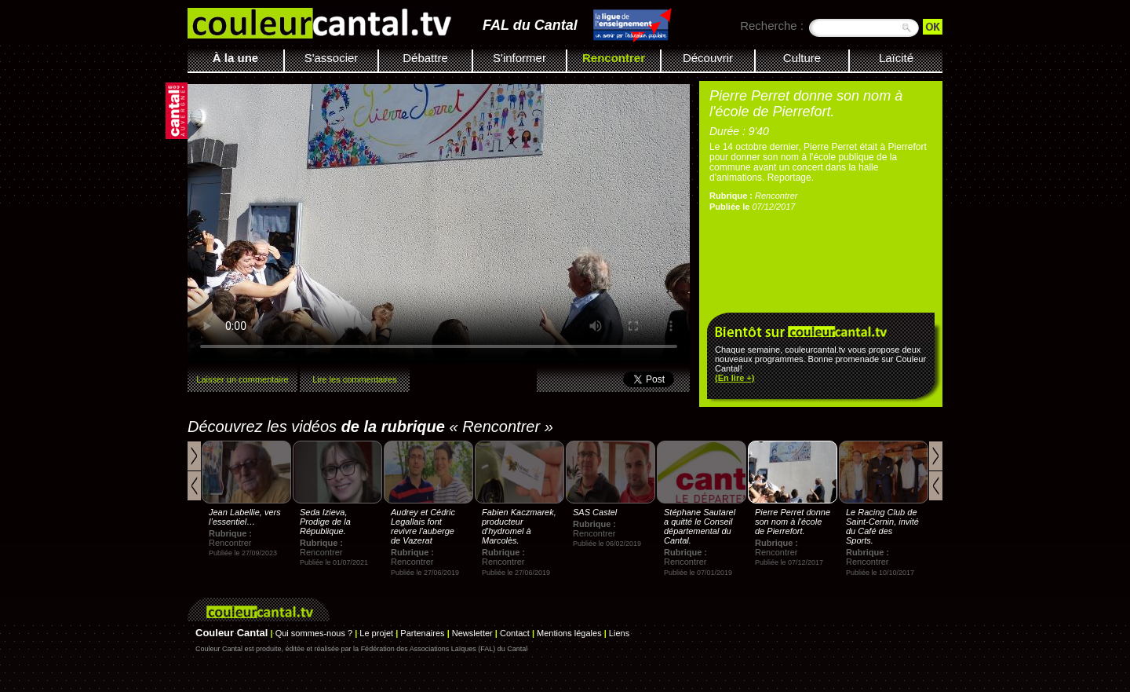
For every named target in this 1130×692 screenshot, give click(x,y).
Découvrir (708, 57)
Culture (802, 57)
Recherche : (772, 25)
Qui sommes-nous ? (313, 633)
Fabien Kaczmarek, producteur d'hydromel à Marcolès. (519, 526)
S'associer (331, 57)
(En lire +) (734, 378)
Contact (515, 633)
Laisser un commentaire (242, 379)
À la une (235, 57)
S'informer (519, 57)
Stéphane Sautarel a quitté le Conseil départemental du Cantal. (699, 526)
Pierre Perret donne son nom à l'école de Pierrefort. (792, 521)
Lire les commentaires (354, 379)
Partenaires (422, 633)
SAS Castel (595, 512)
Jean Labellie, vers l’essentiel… (245, 516)
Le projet (376, 633)
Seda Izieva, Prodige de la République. (325, 521)
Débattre (425, 57)
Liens (619, 633)
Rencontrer (613, 57)
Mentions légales (569, 633)
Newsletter (472, 633)
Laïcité (896, 57)
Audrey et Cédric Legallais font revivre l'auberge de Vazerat (423, 526)
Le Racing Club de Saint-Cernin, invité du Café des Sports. (882, 526)
